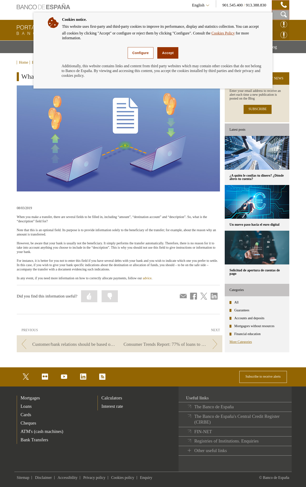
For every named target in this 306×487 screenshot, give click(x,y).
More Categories (241, 342)
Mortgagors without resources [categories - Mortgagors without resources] (254, 326)
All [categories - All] (236, 302)
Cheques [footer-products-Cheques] (28, 422)
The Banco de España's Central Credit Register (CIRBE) (237, 419)
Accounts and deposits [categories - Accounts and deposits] (249, 318)
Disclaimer (43, 478)
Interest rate (112, 406)
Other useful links (210, 450)
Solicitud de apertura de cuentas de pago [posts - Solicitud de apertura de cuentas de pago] (255, 272)
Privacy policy (94, 478)
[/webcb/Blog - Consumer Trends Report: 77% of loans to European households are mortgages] (172, 344)
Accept (168, 53)
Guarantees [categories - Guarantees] (241, 310)
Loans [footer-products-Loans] (26, 406)
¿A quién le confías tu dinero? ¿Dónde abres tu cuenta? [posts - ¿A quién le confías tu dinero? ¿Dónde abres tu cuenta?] (257, 177)
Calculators (111, 397)
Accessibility (68, 478)
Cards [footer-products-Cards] (26, 414)
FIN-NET (203, 431)
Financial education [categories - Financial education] (247, 334)
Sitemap (23, 478)
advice (147, 278)
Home (23, 62)
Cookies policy (122, 478)
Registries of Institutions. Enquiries (226, 440)
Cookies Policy (223, 33)
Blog (278, 48)
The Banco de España (214, 406)
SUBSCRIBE (257, 109)
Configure (140, 53)
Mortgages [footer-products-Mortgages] (30, 397)
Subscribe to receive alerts (263, 376)
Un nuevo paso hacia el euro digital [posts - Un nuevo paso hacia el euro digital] (254, 224)
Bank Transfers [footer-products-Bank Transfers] (34, 439)
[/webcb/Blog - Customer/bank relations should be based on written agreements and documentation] (67, 344)
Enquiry (146, 478)
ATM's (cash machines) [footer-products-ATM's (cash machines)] (42, 431)
